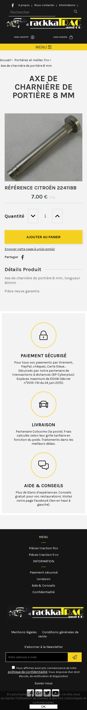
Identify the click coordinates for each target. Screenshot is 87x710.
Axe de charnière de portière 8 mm (44, 86)
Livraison (43, 424)
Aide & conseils (43, 485)
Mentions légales (24, 632)
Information (43, 561)
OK (43, 706)
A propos (24, 5)
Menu (43, 537)
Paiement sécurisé (44, 355)
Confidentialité (43, 592)
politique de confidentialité (27, 672)
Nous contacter (44, 5)
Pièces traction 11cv (43, 548)
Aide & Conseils (43, 586)
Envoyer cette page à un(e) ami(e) (30, 249)
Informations (67, 5)
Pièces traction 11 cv (43, 555)
